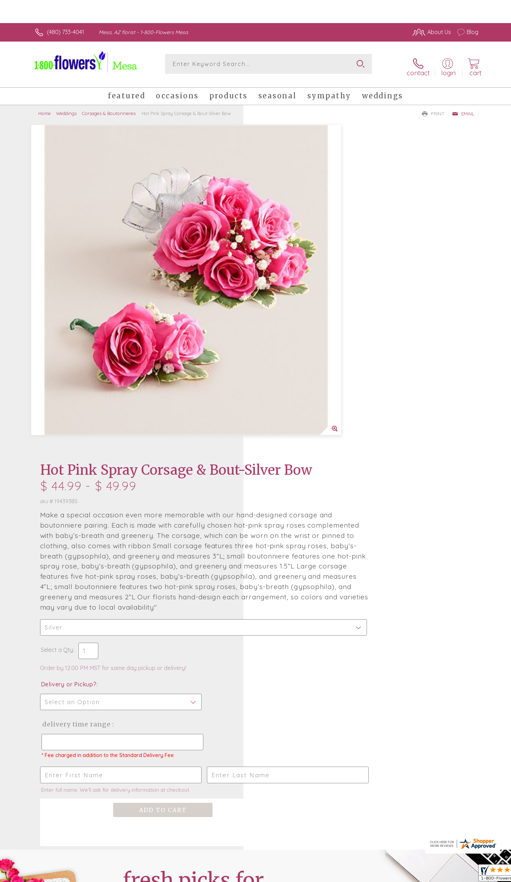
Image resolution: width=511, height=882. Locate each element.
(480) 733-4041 (65, 32)
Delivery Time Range (291, 435)
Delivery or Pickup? (284, 395)
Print (433, 108)
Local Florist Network (415, 874)
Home (44, 108)
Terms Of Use (323, 874)
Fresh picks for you (193, 623)
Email (463, 108)
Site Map (459, 874)
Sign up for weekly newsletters (344, 619)
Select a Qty (272, 360)
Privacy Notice (365, 874)
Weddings (66, 108)
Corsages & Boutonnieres (109, 108)
